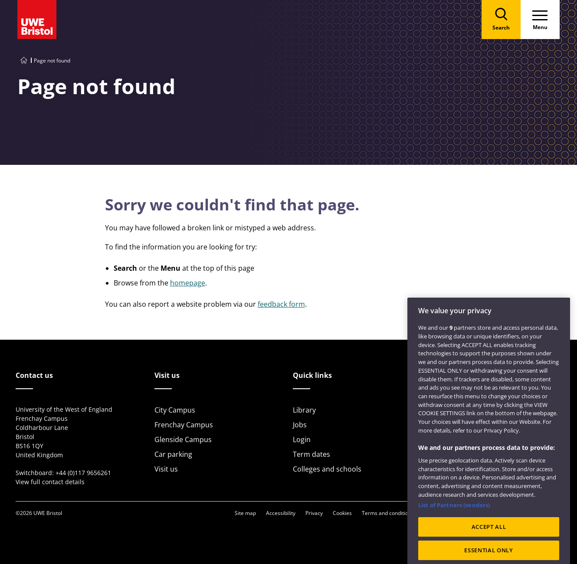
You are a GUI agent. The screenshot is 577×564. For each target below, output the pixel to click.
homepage (187, 283)
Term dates (311, 454)
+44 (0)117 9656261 (83, 473)
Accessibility (280, 513)
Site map (245, 513)
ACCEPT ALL (489, 545)
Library (304, 410)
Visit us (166, 469)
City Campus (174, 410)
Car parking (173, 454)
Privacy (314, 513)
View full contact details (50, 482)
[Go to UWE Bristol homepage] (23, 60)
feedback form (281, 304)
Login (302, 439)
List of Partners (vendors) (454, 523)
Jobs (300, 425)
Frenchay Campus (183, 425)
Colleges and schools (327, 469)
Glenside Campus (183, 439)
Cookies (342, 513)
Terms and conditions (388, 513)
